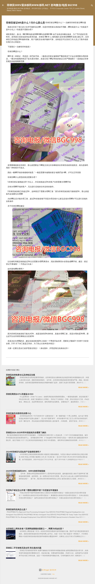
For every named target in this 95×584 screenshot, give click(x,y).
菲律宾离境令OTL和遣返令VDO (19, 394)
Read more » (83, 387)
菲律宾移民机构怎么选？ (16, 509)
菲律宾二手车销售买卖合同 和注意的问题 (23, 548)
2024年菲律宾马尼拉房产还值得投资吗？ (23, 452)
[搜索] (92, 6)
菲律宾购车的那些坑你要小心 (18, 413)
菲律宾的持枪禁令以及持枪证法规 (20, 375)
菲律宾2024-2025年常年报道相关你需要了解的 (26, 433)
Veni (53, 574)
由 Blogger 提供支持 (47, 570)
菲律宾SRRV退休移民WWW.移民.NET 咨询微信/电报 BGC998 (42, 5)
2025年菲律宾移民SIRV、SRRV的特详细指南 (25, 471)
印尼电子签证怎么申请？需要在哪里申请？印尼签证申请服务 (32, 490)
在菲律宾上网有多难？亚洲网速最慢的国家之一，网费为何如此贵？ (35, 529)
